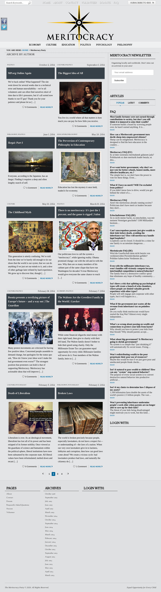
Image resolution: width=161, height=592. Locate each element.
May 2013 (49, 568)
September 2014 (51, 523)
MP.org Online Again (19, 73)
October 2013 (50, 549)
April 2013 (49, 571)
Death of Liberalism (19, 393)
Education (68, 44)
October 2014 (50, 519)
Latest (131, 103)
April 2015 (49, 508)
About (57, 2)
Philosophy (124, 44)
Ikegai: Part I (15, 142)
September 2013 (51, 553)
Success (9, 508)
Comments (143, 103)
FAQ (116, 2)
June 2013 (49, 564)
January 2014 (50, 542)
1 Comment (31, 188)
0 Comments (31, 107)
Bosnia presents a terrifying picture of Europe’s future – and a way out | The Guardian (29, 301)
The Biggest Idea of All (70, 73)
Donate (105, 2)
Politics (85, 44)
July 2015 (48, 501)
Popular (120, 103)
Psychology (104, 44)
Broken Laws (65, 393)
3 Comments (81, 196)
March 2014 (50, 534)
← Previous (43, 473)
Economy (35, 44)
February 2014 (50, 538)
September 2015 (51, 497)
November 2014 (51, 516)
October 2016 (50, 494)
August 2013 (50, 556)
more (112, 129)
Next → (67, 473)
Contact (71, 2)
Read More (45, 107)
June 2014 (49, 527)
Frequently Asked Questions (17, 505)
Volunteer (89, 2)
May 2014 (49, 531)
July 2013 (48, 560)
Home (46, 2)
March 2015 (49, 512)
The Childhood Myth (19, 212)
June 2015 (48, 505)
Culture (51, 44)
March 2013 (49, 575)
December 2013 (51, 545)
